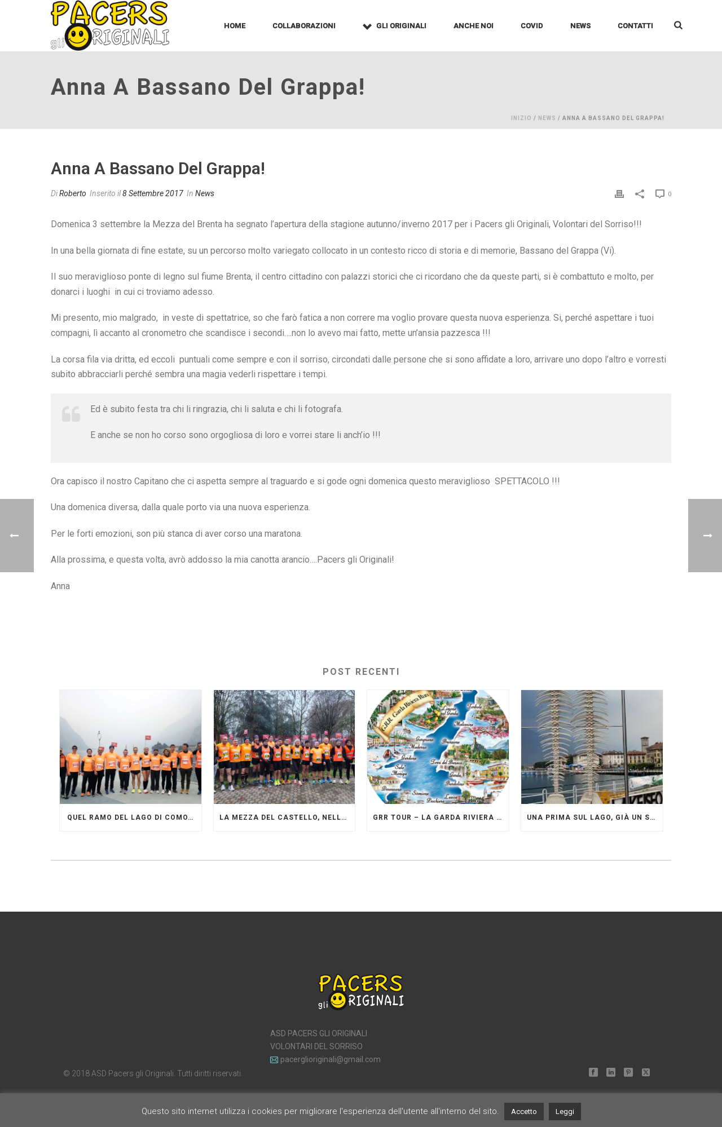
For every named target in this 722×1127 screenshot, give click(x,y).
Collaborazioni (304, 25)
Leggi (565, 1111)
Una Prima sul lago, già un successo (595, 817)
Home (234, 25)
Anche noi (474, 25)
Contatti (635, 25)
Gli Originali (394, 26)
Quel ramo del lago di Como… (130, 817)
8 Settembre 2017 (152, 193)
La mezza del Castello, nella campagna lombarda (287, 817)
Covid (532, 25)
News (580, 25)
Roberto (72, 193)
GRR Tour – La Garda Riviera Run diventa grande (441, 817)
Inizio (521, 118)
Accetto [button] (524, 1111)
